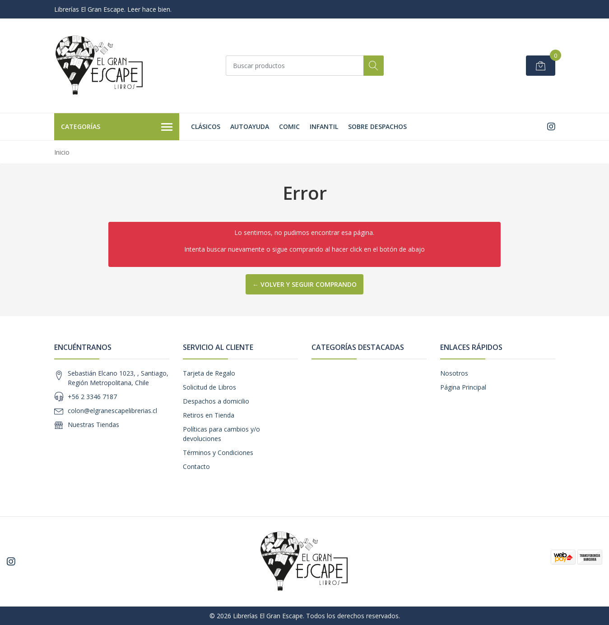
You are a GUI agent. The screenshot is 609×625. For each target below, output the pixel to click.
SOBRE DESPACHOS (377, 126)
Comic (289, 126)
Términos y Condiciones (218, 452)
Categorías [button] (117, 127)
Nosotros (454, 373)
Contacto (196, 466)
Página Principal (463, 387)
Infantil (324, 126)
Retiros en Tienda (208, 415)
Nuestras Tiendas (93, 424)
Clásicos (205, 126)
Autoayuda (249, 126)
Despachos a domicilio (216, 401)
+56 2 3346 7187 (92, 396)
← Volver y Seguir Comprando (304, 284)
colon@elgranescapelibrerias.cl (112, 410)
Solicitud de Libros (209, 387)
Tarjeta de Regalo (209, 373)
